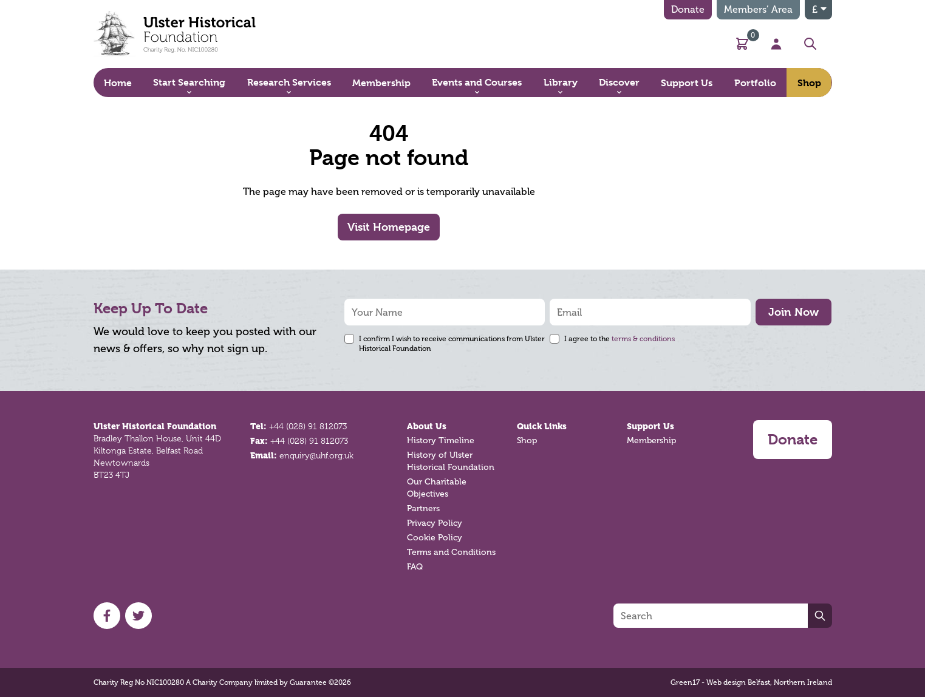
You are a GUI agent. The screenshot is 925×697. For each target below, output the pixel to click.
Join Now (793, 311)
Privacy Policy (434, 523)
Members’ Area (758, 9)
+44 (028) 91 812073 (308, 426)
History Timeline (440, 440)
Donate (688, 9)
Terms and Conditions (451, 552)
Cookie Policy (434, 537)
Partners (423, 508)
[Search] (710, 616)
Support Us (650, 426)
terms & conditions (643, 339)
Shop (527, 440)
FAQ (415, 567)
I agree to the (619, 339)
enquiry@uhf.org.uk (316, 455)
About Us (426, 426)
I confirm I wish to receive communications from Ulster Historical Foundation (452, 344)
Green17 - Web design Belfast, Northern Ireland (751, 682)
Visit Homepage (388, 226)
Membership (651, 440)
